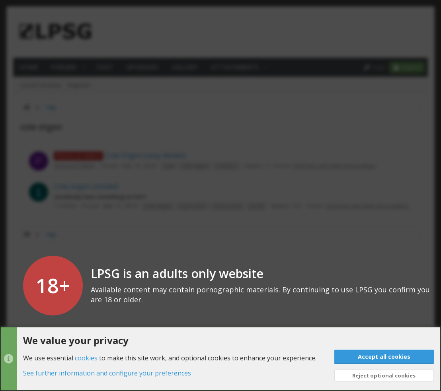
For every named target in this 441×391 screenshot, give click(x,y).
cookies (86, 357)
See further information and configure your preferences (107, 373)
